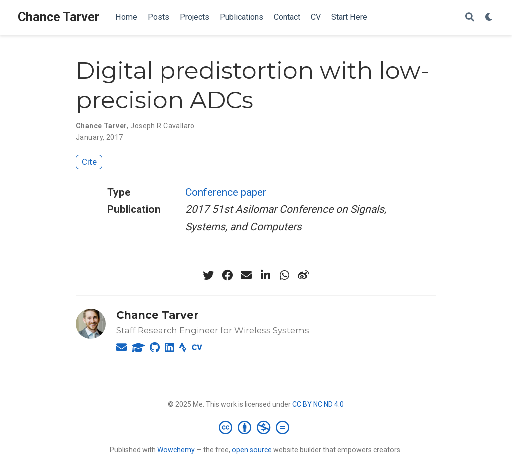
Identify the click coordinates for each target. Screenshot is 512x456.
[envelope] (246, 275)
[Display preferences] (489, 18)
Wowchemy (176, 450)
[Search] (470, 18)
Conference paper (226, 192)
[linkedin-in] (265, 275)
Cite (89, 162)
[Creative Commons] (256, 427)
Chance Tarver (59, 17)
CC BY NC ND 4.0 (318, 404)
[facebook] (227, 275)
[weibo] (303, 275)
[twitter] (208, 275)
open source (252, 450)
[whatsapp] (284, 275)
